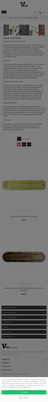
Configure (24, 398)
